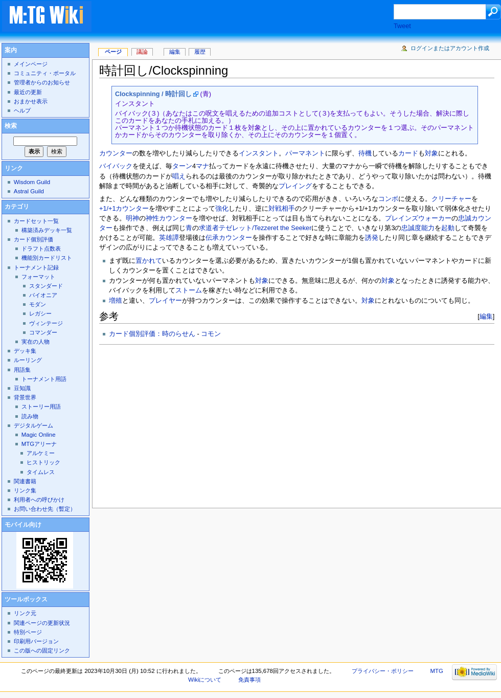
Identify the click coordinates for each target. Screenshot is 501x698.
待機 (365, 153)
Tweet (402, 26)
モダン (37, 304)
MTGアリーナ (39, 444)
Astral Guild (29, 191)
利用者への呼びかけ (39, 500)
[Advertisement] (252, 17)
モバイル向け (23, 525)
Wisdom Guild (32, 182)
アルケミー (41, 453)
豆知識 (22, 388)
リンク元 (25, 613)
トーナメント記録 (36, 267)
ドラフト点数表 (41, 248)
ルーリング (28, 360)
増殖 (115, 300)
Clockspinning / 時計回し (153, 94)
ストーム (188, 290)
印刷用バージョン (36, 641)
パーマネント (305, 153)
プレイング (295, 186)
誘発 (371, 237)
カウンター (115, 153)
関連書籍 (25, 481)
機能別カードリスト (46, 258)
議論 (142, 52)
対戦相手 (281, 208)
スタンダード (46, 286)
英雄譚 (169, 237)
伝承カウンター (229, 237)
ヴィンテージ (46, 323)
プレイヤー (165, 300)
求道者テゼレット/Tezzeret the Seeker (255, 228)
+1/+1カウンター (124, 208)
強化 (222, 208)
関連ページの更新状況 (42, 623)
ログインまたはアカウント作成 (450, 48)
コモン (211, 333)
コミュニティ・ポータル (45, 73)
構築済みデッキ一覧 (46, 230)
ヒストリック (43, 462)
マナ (202, 166)
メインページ (31, 64)
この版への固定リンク (42, 650)
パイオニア (43, 295)
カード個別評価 (33, 239)
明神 (132, 218)
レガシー (40, 313)
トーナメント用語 (43, 379)
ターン (182, 166)
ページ (113, 52)
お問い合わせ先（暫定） (45, 509)
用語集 (22, 370)
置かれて (148, 260)
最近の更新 (28, 92)
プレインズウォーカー (418, 218)
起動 (447, 228)
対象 (431, 153)
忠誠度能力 (418, 228)
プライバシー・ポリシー (383, 671)
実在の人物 (35, 342)
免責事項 (249, 680)
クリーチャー (451, 198)
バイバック (115, 166)
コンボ (388, 198)
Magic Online (38, 435)
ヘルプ (22, 110)
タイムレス (41, 472)
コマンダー (43, 332)
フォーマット (38, 277)
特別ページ (28, 632)
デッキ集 (25, 351)
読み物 (29, 416)
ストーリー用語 (41, 406)
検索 (11, 126)
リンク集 (25, 490)
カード (408, 153)
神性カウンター (169, 218)
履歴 (200, 52)
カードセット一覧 (36, 221)
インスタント (259, 153)
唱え (179, 176)
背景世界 (25, 397)
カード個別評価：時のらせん (152, 333)
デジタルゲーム (33, 425)
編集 (486, 316)
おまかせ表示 (31, 101)
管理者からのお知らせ (42, 82)
